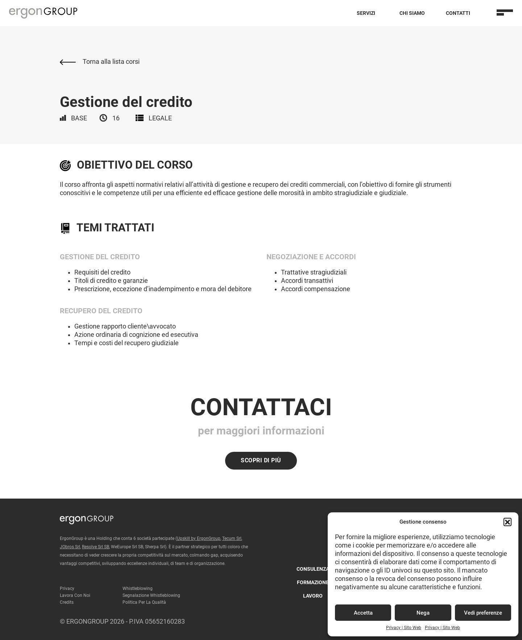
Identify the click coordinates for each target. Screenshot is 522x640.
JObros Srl (70, 546)
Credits (67, 602)
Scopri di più (261, 460)
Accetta (363, 613)
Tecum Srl (231, 538)
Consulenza (313, 569)
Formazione (313, 582)
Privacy (67, 588)
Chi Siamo (412, 13)
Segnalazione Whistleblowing (151, 595)
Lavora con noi (75, 595)
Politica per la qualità (144, 602)
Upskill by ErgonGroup (198, 538)
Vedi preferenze (483, 613)
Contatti (458, 13)
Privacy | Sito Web (403, 627)
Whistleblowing (138, 588)
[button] (507, 521)
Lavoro (313, 596)
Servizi (366, 13)
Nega (423, 613)
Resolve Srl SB (95, 546)
